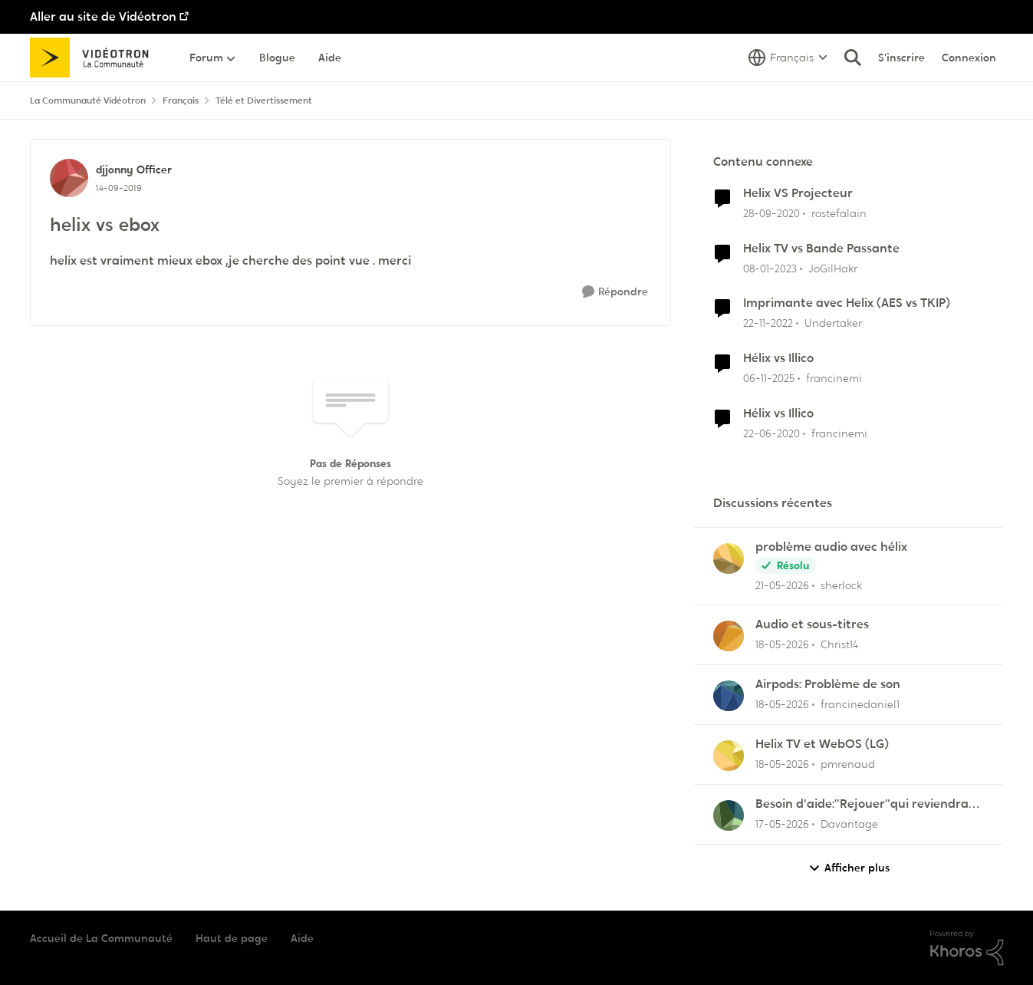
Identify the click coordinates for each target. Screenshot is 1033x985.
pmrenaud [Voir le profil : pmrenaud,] (848, 764)
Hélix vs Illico (778, 358)
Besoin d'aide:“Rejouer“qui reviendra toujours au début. (862, 804)
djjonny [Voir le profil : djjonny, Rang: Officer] (114, 169)
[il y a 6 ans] (771, 434)
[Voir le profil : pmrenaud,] (728, 755)
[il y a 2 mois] (782, 585)
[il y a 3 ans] (770, 268)
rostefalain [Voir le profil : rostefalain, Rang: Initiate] (839, 213)
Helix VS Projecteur (798, 193)
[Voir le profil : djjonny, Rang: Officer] (69, 178)
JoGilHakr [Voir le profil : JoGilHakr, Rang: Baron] (832, 268)
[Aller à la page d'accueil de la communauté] (95, 57)
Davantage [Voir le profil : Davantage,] (849, 824)
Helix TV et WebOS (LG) (822, 744)
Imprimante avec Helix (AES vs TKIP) (846, 303)
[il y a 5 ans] (771, 214)
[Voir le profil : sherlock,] (728, 558)
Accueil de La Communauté (101, 938)
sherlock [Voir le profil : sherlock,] (841, 584)
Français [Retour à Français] (181, 100)
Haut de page (232, 938)
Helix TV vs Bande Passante (821, 248)
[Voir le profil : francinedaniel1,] (728, 695)
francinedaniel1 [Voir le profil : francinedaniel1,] (860, 704)
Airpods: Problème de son (827, 684)
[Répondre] (615, 292)
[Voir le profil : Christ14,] (728, 636)
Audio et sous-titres (812, 624)
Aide (302, 938)
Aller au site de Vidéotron (103, 16)
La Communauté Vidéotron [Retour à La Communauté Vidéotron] (88, 100)
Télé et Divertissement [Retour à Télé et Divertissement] (263, 100)
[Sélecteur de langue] (788, 57)
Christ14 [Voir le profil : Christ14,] (839, 644)
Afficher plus (849, 868)
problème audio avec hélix (831, 547)
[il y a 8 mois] (768, 379)
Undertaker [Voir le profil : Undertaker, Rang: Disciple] (833, 323)
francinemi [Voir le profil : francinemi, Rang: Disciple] (834, 378)
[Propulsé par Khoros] (967, 948)
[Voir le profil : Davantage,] (728, 815)
